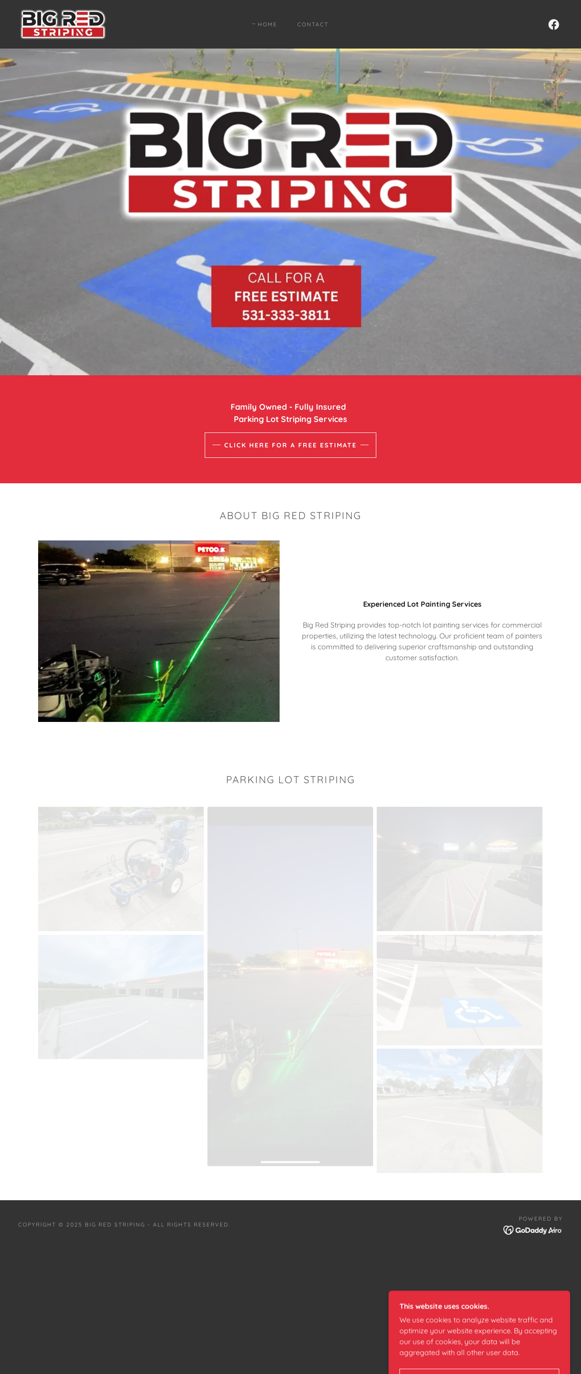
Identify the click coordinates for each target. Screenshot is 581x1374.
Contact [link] (313, 24)
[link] (63, 23)
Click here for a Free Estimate (290, 445)
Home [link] (267, 24)
